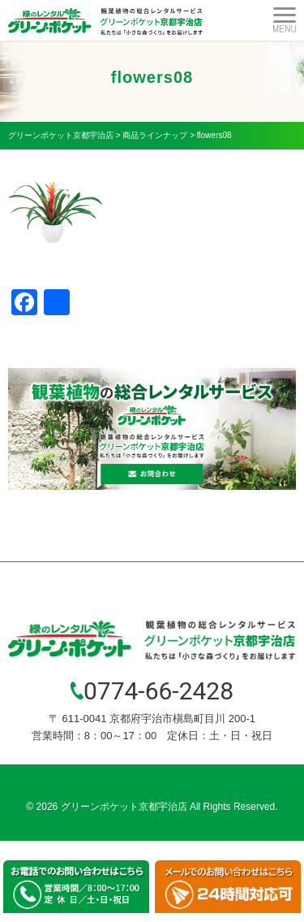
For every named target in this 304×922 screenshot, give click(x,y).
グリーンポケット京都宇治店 (124, 806)
